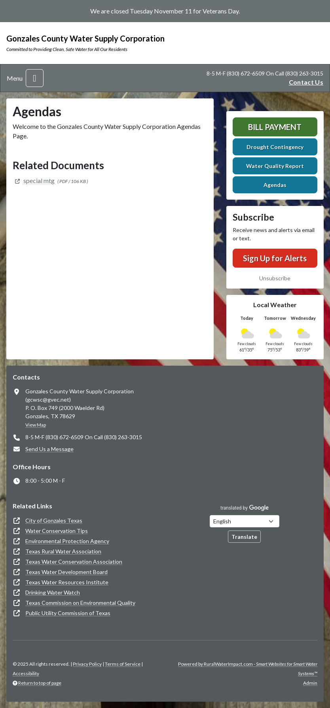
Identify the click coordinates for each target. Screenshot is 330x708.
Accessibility (26, 673)
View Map (35, 425)
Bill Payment (275, 127)
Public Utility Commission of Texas (67, 613)
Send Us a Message (49, 449)
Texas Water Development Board (66, 571)
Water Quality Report (275, 165)
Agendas (275, 184)
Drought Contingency (275, 146)
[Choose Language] (244, 521)
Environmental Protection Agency (67, 541)
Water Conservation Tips (56, 530)
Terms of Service (122, 664)
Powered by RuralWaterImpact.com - (247, 668)
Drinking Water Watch (52, 592)
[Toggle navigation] (35, 78)
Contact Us (306, 82)
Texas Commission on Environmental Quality (80, 602)
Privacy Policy (87, 664)
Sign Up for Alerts (275, 258)
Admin (310, 683)
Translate (244, 536)
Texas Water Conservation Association (73, 561)
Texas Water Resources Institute (66, 582)
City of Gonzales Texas (53, 520)
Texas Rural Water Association (63, 551)
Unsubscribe (274, 278)
